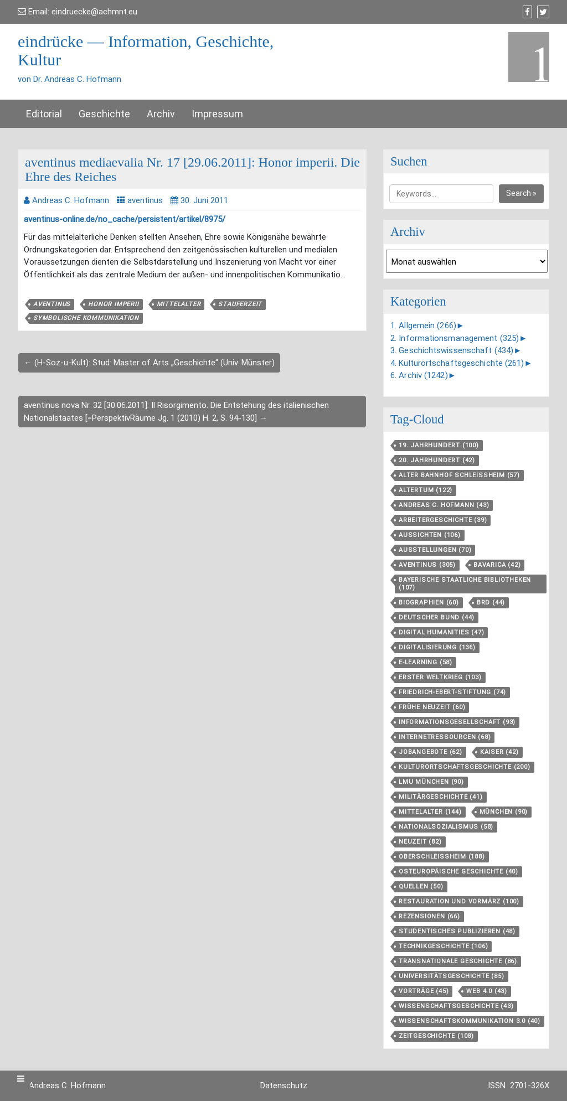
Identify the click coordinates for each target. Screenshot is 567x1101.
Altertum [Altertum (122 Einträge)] (425, 490)
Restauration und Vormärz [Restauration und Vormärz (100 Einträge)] (459, 901)
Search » (521, 193)
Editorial (44, 114)
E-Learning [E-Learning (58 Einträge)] (425, 662)
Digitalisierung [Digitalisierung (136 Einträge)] (437, 647)
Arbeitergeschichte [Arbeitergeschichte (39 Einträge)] (443, 520)
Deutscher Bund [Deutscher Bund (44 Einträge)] (437, 617)
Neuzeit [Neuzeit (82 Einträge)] (420, 841)
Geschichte (104, 114)
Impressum (217, 114)
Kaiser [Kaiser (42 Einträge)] (499, 752)
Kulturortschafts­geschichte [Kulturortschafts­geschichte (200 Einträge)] (464, 767)
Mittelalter (179, 304)
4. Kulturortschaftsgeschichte (457, 363)
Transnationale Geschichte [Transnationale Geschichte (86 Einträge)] (458, 961)
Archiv (161, 114)
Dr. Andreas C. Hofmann (62, 1085)
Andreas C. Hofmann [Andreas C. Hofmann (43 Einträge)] (444, 505)
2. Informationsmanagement (454, 338)
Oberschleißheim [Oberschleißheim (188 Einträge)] (442, 856)
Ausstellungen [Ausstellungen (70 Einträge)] (435, 550)
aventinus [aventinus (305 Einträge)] (427, 564)
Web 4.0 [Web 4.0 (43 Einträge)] (486, 991)
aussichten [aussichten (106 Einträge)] (430, 535)
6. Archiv (419, 375)
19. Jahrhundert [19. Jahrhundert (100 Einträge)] (439, 445)
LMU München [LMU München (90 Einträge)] (431, 781)
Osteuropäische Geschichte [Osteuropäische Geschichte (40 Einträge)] (458, 871)
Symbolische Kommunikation (86, 318)
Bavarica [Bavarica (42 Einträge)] (496, 564)
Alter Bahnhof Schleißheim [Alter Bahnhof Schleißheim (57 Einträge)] (459, 475)
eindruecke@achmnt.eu (94, 12)
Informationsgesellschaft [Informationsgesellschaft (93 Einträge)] (457, 722)
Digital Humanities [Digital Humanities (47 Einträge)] (441, 632)
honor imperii (113, 304)
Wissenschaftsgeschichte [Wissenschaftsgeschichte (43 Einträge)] (456, 1006)
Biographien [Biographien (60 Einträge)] (429, 602)
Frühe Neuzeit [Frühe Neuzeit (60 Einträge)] (432, 707)
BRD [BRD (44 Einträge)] (491, 602)
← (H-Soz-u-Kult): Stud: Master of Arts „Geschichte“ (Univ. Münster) (149, 363)
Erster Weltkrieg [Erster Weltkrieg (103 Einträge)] (440, 677)
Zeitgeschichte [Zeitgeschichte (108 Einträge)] (436, 1036)
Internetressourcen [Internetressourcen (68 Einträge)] (445, 737)
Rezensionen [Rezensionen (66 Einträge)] (429, 916)
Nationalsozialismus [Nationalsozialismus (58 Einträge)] (446, 826)
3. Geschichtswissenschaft (451, 350)
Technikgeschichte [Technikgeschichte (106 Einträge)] (443, 946)
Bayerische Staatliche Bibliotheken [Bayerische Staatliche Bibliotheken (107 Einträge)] (465, 583)
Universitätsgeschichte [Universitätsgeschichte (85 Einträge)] (451, 976)
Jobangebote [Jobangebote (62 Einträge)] (430, 752)
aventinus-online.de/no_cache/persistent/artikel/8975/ (124, 219)
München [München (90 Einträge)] (504, 811)
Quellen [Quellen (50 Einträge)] (421, 886)
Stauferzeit (240, 304)
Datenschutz (283, 1085)
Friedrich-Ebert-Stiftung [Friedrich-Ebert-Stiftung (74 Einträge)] (452, 692)
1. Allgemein (423, 325)
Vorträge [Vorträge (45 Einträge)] (424, 991)
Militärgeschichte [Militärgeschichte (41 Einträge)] (441, 796)
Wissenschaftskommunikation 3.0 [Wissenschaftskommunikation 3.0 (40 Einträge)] (469, 1021)
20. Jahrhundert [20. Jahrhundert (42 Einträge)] (437, 460)
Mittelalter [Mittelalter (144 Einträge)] (430, 811)
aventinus (145, 200)
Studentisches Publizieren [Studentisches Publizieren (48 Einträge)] (457, 931)
